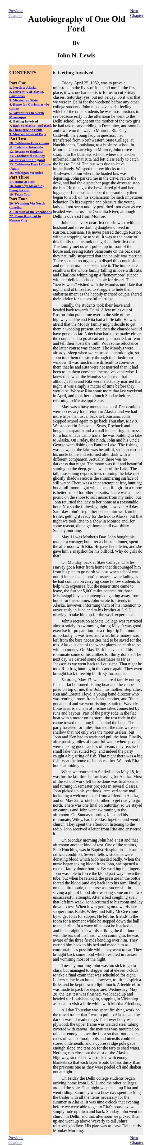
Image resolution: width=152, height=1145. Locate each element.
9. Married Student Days (27, 134)
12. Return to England (26, 151)
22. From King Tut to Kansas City (25, 218)
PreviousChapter (15, 13)
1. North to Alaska (22, 87)
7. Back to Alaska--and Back (30, 126)
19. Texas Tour (20, 194)
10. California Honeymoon (29, 143)
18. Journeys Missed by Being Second (26, 188)
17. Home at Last (22, 182)
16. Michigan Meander (26, 173)
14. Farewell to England (27, 160)
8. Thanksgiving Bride (25, 130)
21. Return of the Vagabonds (30, 212)
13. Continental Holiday (27, 156)
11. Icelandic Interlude (26, 147)
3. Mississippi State (23, 100)
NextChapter (137, 13)
